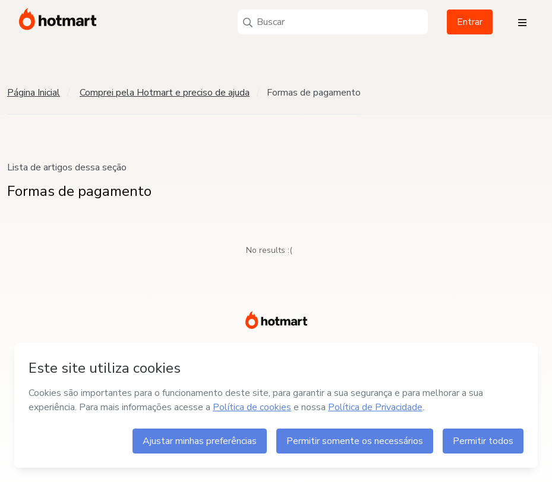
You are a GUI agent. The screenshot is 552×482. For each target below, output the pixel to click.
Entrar (469, 21)
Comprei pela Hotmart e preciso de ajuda (165, 92)
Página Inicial (33, 92)
